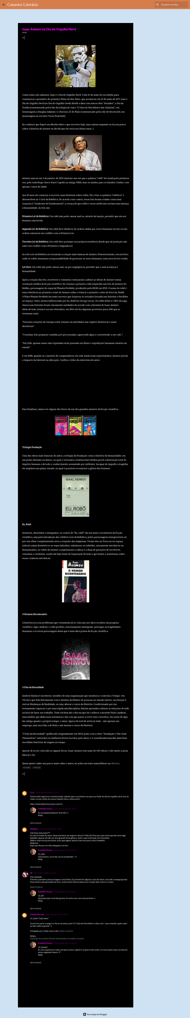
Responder (35, 823)
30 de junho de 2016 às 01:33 (64, 943)
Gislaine (34, 828)
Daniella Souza (45, 808)
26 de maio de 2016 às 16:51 (44, 873)
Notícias (36, 768)
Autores (26, 768)
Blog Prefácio (36, 887)
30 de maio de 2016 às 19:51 (56, 914)
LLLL (32, 792)
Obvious (115, 763)
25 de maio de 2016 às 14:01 (50, 829)
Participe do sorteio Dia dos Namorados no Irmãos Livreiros (57, 938)
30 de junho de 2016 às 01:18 (64, 809)
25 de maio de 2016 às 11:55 (47, 792)
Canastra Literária (22, 4)
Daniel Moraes (37, 914)
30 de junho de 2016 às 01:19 (64, 850)
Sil (31, 872)
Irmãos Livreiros (65, 931)
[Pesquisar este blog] (174, 4)
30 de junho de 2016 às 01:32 (64, 892)
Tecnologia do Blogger (95, 1014)
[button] (23, 38)
